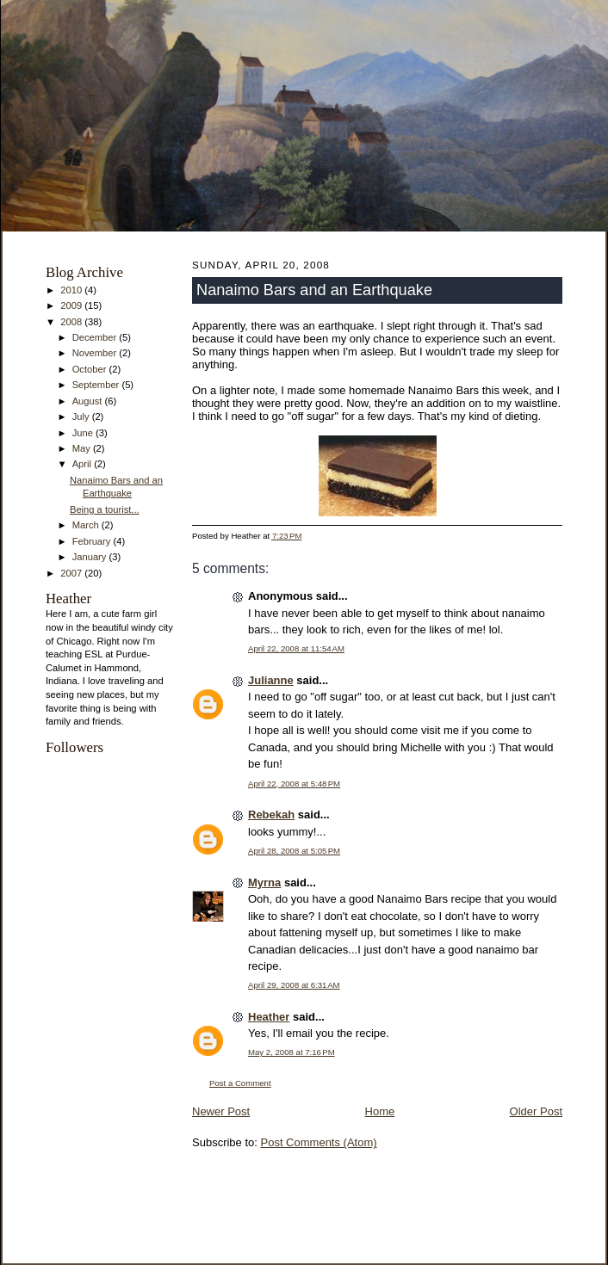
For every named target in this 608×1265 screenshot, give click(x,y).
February (93, 541)
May (82, 448)
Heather (268, 1016)
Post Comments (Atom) (319, 1142)
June (84, 433)
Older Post (536, 1111)
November (96, 353)
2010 (72, 290)
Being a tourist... (105, 509)
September (97, 385)
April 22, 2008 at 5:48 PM (294, 783)
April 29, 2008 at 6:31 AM (294, 985)
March (87, 525)
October (90, 369)
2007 (72, 573)
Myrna (264, 882)
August (88, 401)
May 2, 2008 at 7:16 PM (291, 1052)
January (90, 557)
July (82, 416)
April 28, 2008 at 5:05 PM (294, 850)
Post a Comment (240, 1083)
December (96, 337)
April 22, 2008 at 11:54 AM (296, 648)
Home (380, 1111)
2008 (72, 322)
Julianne (271, 680)
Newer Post (221, 1111)
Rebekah (271, 814)
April (83, 464)
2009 (72, 305)
